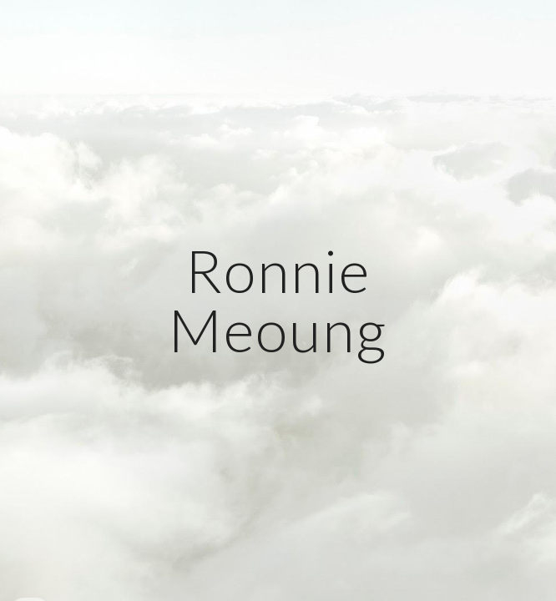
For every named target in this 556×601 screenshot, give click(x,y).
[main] (277, 300)
